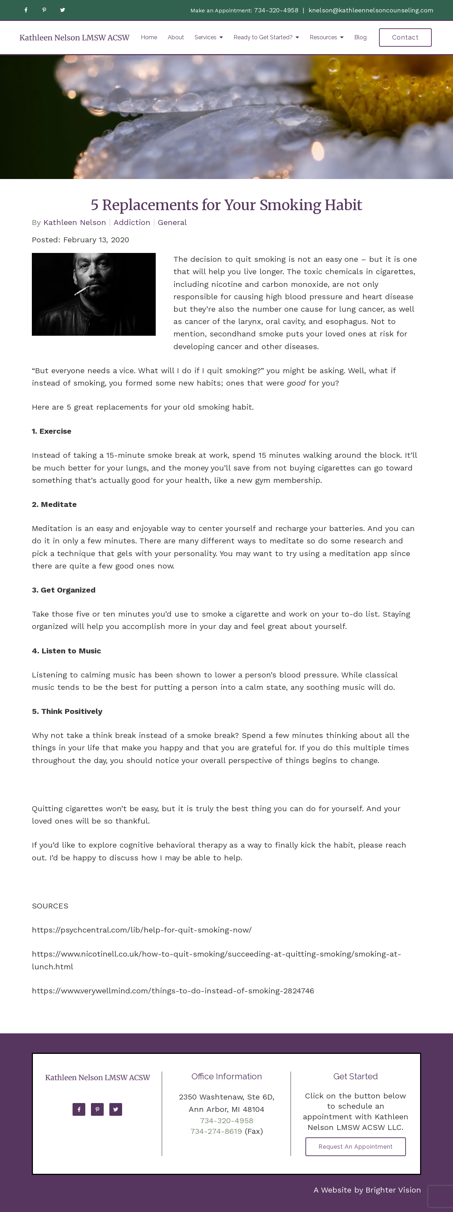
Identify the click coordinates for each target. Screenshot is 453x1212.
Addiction (132, 222)
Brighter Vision (393, 1189)
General (172, 222)
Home (149, 37)
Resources (323, 37)
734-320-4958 (276, 10)
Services (206, 37)
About (176, 37)
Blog (360, 37)
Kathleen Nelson (75, 222)
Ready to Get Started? (263, 37)
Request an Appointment (356, 1146)
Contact (405, 37)
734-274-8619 (216, 1131)
